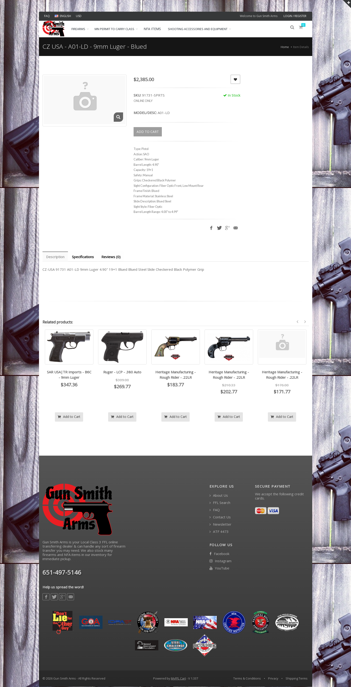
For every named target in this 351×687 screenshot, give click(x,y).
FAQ (47, 16)
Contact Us (220, 517)
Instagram (220, 561)
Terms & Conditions (247, 679)
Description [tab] (55, 256)
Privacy (273, 679)
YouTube (219, 568)
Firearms (78, 29)
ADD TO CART (148, 131)
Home (285, 47)
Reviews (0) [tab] (112, 256)
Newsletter (220, 524)
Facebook (219, 554)
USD (79, 16)
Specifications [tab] (84, 256)
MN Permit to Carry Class (114, 29)
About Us (218, 495)
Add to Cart (69, 417)
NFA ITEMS (152, 29)
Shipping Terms (297, 679)
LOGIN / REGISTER (295, 16)
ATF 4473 (219, 532)
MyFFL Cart (178, 679)
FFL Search (219, 503)
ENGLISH (63, 16)
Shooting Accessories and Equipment (197, 29)
